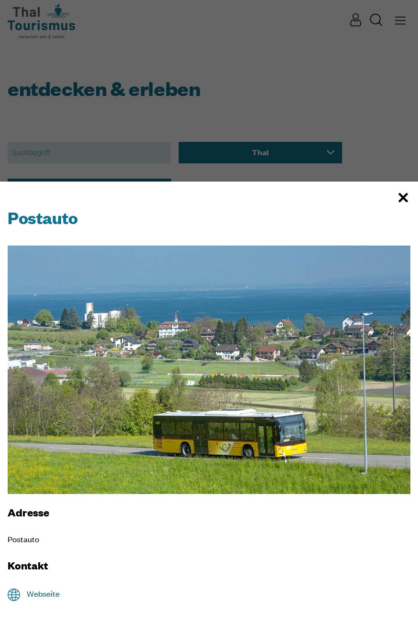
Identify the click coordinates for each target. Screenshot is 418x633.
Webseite (43, 594)
